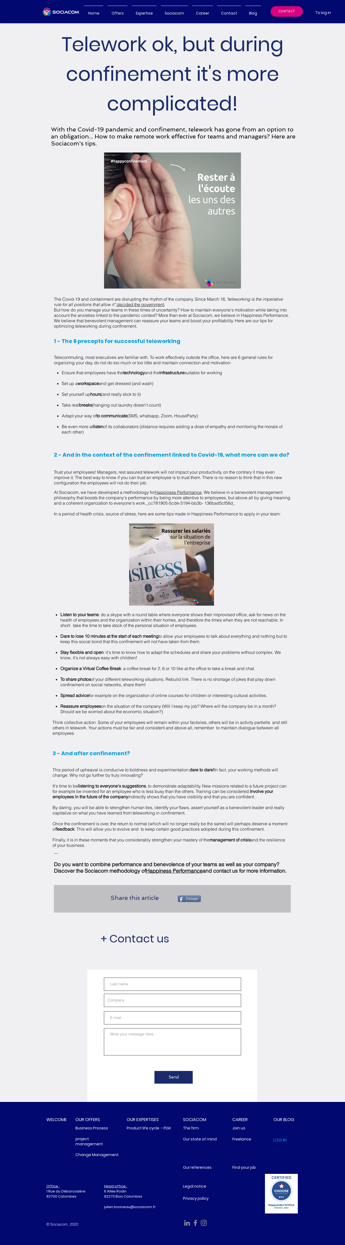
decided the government (140, 304)
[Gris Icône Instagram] (204, 1223)
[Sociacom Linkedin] (187, 1223)
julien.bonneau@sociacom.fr (130, 1206)
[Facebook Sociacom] (195, 1223)
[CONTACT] (287, 11)
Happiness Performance (178, 492)
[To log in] (323, 13)
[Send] (173, 1077)
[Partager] (189, 899)
